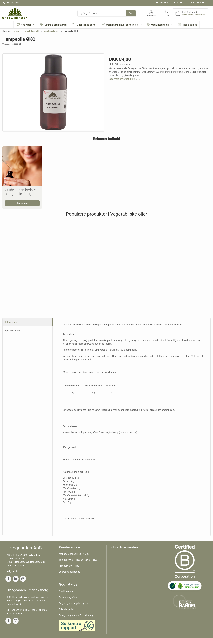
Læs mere (22, 203)
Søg (131, 13)
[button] (25, 24)
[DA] (14, 13)
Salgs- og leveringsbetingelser (74, 603)
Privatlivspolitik (67, 609)
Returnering (162, 2)
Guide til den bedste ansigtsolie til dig (20, 192)
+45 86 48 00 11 (18, 558)
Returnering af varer (69, 597)
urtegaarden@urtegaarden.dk (29, 562)
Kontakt (178, 2)
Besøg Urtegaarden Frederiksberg (76, 615)
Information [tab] (11, 322)
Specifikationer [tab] (12, 330)
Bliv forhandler (197, 2)
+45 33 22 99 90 (15, 613)
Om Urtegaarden (67, 591)
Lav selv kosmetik (31, 31)
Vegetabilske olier (52, 31)
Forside (16, 31)
